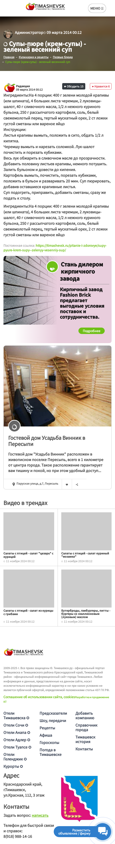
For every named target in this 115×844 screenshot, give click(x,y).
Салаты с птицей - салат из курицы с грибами (28, 612)
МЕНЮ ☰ (97, 8)
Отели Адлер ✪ (16, 739)
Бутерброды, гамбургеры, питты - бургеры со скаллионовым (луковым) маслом (85, 613)
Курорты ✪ (13, 766)
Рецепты (47, 727)
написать (40, 815)
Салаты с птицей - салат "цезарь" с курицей (28, 554)
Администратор (29, 32)
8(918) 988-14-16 (17, 836)
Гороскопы (49, 742)
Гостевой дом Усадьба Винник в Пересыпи (46, 440)
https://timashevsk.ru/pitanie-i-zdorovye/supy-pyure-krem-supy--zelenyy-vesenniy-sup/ (55, 247)
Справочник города (86, 727)
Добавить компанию (84, 715)
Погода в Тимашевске (51, 752)
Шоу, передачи (53, 720)
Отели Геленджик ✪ (15, 756)
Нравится (101, 86)
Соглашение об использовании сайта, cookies (39, 697)
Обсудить (73, 86)
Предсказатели (53, 713)
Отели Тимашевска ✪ (16, 715)
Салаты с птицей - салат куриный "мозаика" (85, 554)
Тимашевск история (85, 739)
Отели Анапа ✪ (16, 732)
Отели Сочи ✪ (15, 725)
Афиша (46, 735)
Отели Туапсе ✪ (17, 747)
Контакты (84, 748)
